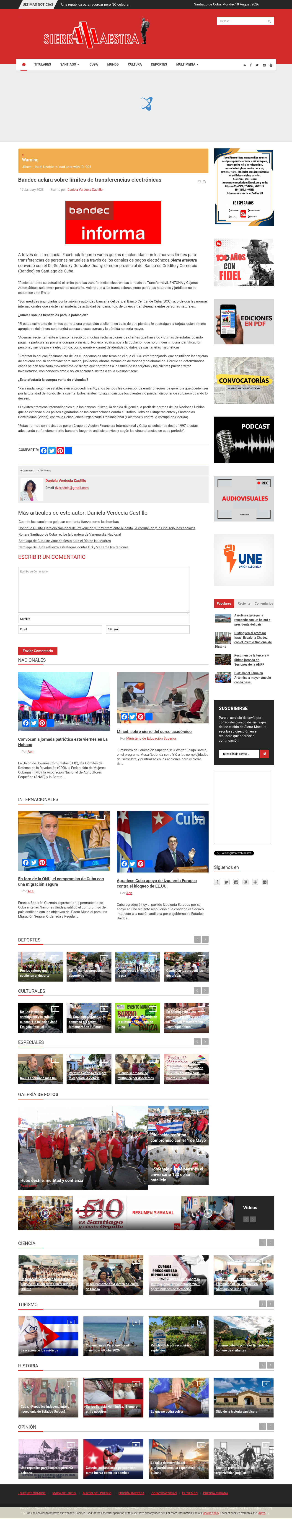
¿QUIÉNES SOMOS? (32, 1493)
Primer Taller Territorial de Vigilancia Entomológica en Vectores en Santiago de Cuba (242, 1284)
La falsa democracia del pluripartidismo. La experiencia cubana (173, 1468)
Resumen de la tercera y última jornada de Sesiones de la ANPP (251, 660)
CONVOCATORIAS (164, 1493)
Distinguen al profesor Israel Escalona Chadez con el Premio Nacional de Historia (243, 640)
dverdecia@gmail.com (72, 488)
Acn (31, 752)
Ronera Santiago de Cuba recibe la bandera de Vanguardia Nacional (70, 534)
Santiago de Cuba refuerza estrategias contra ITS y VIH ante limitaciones (74, 547)
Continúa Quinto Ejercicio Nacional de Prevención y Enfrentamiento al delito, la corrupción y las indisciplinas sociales (107, 528)
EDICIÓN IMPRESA (131, 1493)
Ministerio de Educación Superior (151, 738)
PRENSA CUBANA (215, 1493)
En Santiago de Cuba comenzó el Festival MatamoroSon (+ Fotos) (86, 1022)
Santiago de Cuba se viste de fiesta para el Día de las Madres (65, 541)
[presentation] (53, 647)
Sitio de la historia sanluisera (236, 1411)
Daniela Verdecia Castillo (85, 189)
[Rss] (244, 65)
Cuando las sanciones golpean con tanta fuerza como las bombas (69, 522)
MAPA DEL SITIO (64, 1493)
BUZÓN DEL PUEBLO (97, 1493)
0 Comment (27, 470)
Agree (261, 1513)
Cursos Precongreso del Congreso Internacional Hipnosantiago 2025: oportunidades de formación (175, 1284)
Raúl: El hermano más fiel (38, 1078)
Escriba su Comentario (104, 590)
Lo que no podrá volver (167, 1411)
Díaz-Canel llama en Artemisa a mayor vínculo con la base (252, 677)
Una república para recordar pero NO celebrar (95, 5)
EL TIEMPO (190, 1493)
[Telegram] (255, 882)
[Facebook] (251, 65)
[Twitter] (257, 65)
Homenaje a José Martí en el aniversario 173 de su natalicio (176, 1174)
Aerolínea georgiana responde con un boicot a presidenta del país (252, 619)
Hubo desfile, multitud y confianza (52, 1180)
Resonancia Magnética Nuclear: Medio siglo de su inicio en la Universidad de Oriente (48, 1284)
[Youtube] (271, 65)
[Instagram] (264, 65)
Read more (29, 1185)
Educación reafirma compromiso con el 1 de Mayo (178, 1137)
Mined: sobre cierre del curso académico (154, 731)
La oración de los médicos (39, 1350)
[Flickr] (265, 882)
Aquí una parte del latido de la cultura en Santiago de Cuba (137, 1022)
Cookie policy (211, 1513)
